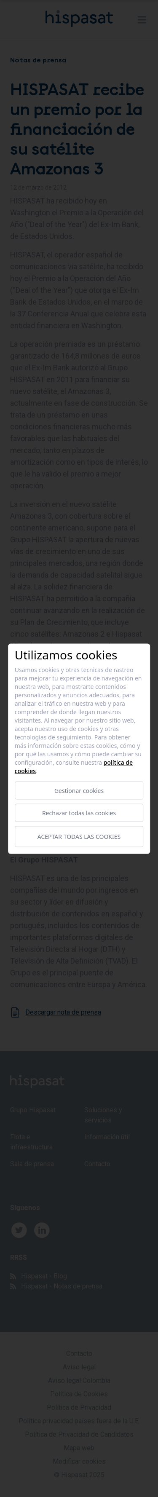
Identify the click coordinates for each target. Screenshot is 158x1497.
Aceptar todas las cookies (79, 837)
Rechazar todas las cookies (79, 813)
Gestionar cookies (79, 790)
